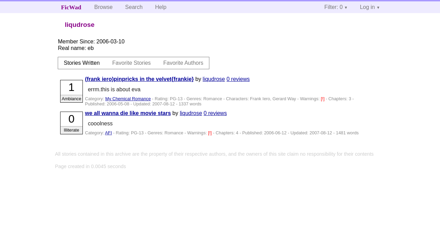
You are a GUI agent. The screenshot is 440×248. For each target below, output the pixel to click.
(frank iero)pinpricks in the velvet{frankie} (139, 79)
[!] (323, 98)
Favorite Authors (183, 63)
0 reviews (238, 79)
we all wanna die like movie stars (128, 113)
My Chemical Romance (128, 98)
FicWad (71, 7)
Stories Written (82, 63)
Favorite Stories (131, 63)
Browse (103, 7)
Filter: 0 (333, 7)
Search (134, 7)
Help (160, 7)
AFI (108, 132)
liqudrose (214, 79)
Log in (367, 7)
